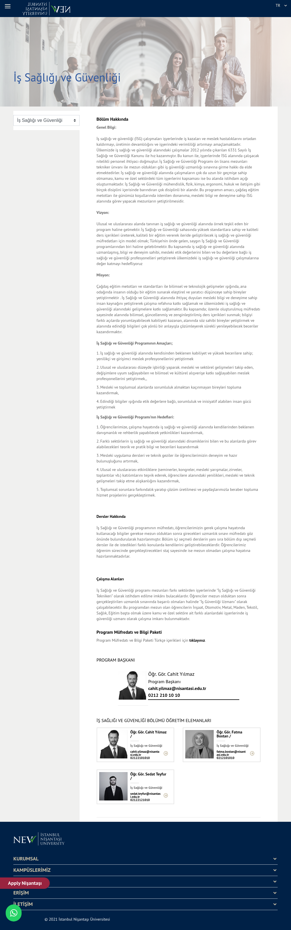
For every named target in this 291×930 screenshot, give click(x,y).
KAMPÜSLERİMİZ (32, 870)
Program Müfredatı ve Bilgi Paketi (129, 632)
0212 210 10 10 (164, 695)
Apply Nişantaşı (25, 883)
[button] (8, 6)
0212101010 (225, 758)
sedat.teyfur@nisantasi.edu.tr (145, 795)
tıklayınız (197, 640)
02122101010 (140, 758)
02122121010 (140, 800)
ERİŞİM (21, 892)
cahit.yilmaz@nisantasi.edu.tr (177, 688)
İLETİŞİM (23, 904)
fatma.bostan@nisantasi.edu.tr (231, 753)
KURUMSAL (26, 858)
